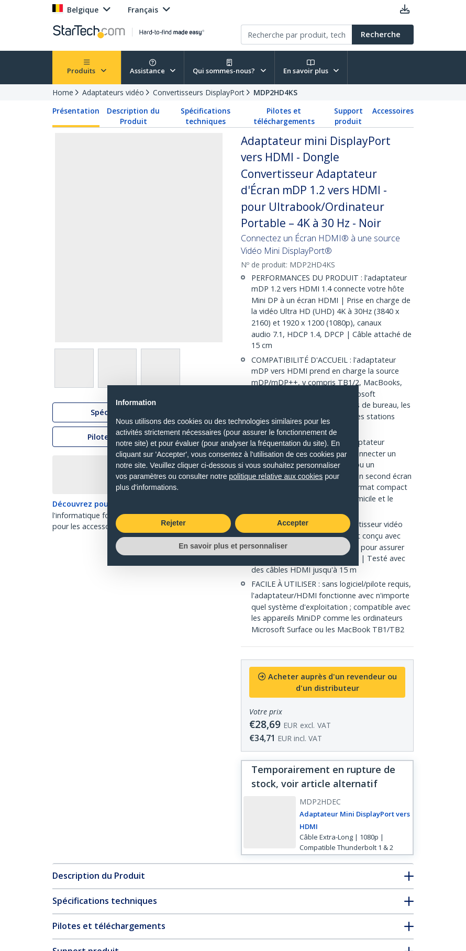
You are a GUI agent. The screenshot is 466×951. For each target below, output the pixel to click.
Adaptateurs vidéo (113, 92)
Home (62, 92)
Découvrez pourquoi (90, 505)
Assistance (153, 67)
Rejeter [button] (173, 523)
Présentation (75, 111)
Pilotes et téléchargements (284, 116)
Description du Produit (133, 116)
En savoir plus (311, 67)
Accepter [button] (292, 523)
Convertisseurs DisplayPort (199, 92)
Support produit (348, 116)
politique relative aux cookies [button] (276, 476)
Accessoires (393, 111)
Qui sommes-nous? (229, 67)
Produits (86, 67)
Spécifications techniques (205, 116)
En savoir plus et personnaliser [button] (233, 546)
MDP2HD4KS (275, 92)
